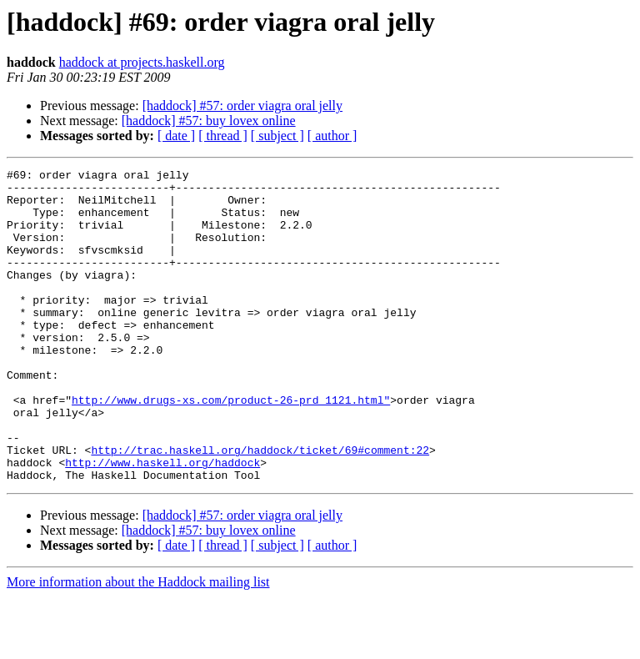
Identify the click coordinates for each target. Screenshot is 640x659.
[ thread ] (223, 135)
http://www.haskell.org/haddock (162, 522)
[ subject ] (277, 135)
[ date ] (176, 135)
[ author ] (333, 135)
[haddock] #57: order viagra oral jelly (242, 105)
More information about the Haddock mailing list (138, 644)
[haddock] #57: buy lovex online (209, 120)
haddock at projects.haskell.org (142, 62)
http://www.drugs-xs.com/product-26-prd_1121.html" (231, 447)
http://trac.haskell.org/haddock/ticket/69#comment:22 (260, 507)
